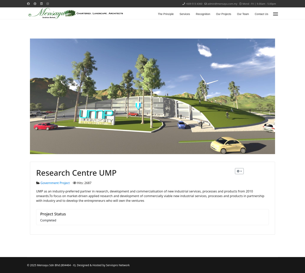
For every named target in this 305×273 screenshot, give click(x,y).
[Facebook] (28, 3)
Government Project (55, 183)
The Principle (166, 14)
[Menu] (275, 14)
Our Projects (223, 14)
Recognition (203, 14)
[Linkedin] (41, 3)
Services (185, 14)
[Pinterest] (35, 3)
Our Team (243, 14)
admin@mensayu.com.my (222, 3)
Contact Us (261, 14)
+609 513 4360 (194, 3)
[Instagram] (47, 3)
